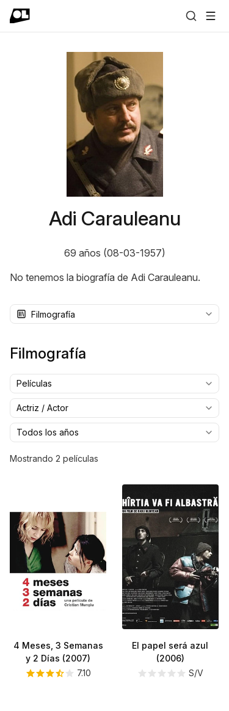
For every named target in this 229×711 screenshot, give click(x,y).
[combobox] (114, 314)
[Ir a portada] (20, 16)
